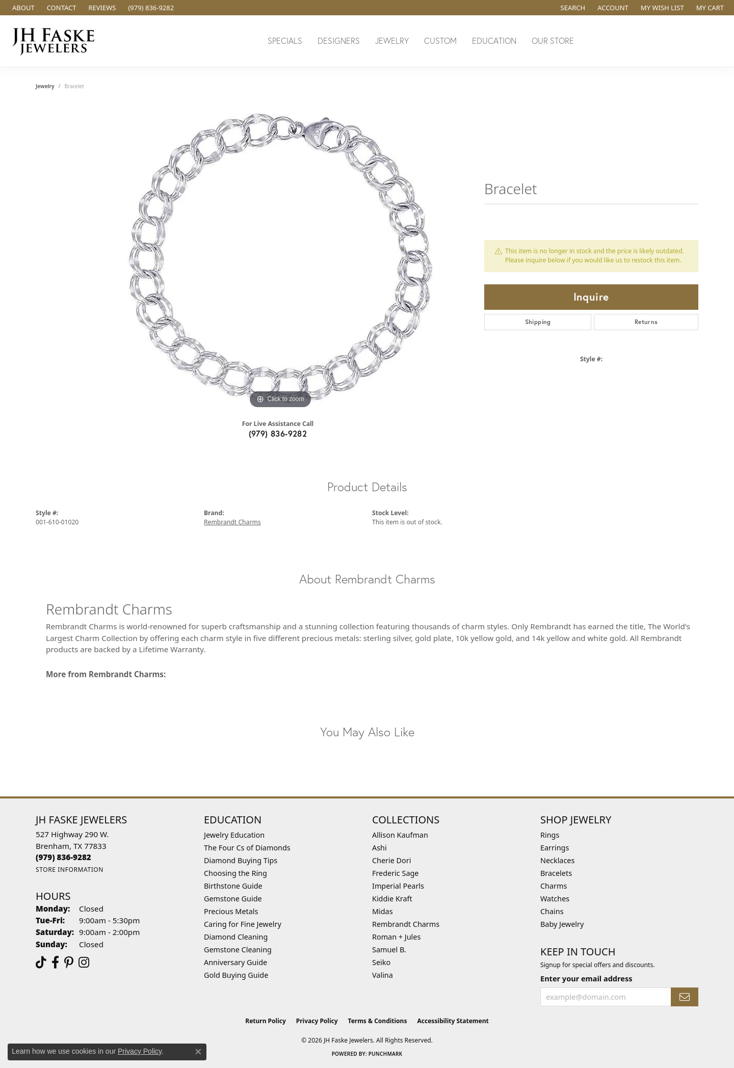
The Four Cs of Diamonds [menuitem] (247, 847)
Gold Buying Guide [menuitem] (236, 975)
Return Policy (265, 1021)
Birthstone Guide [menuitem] (233, 886)
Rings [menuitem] (549, 835)
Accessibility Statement (452, 1021)
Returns (646, 322)
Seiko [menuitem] (381, 962)
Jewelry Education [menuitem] (234, 835)
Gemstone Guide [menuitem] (233, 898)
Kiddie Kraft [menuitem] (392, 898)
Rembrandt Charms (232, 522)
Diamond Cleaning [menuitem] (236, 937)
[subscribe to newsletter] (684, 996)
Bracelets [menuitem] (556, 873)
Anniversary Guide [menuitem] (235, 962)
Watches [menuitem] (554, 898)
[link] (22, 7)
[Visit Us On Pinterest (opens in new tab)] (68, 962)
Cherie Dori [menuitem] (391, 860)
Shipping (538, 322)
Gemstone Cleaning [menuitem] (238, 949)
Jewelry (392, 40)
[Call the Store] (63, 857)
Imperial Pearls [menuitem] (398, 886)
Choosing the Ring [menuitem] (235, 873)
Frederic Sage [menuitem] (395, 873)
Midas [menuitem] (382, 911)
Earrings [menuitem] (554, 847)
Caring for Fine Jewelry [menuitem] (242, 924)
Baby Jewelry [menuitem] (562, 924)
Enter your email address (586, 978)
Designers (339, 40)
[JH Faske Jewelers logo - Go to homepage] (56, 41)
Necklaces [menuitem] (557, 860)
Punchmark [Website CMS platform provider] (386, 1053)
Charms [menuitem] (553, 886)
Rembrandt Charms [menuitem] (405, 924)
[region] (280, 258)
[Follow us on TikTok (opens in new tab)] (41, 962)
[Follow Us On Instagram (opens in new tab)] (83, 962)
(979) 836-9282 (278, 433)
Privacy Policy (317, 1021)
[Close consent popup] (198, 1052)
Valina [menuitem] (382, 975)
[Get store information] (69, 869)
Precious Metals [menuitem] (231, 911)
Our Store (553, 40)
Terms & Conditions (377, 1021)
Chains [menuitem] (552, 911)
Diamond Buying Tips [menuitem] (240, 860)
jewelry (45, 86)
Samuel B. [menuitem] (389, 949)
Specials (285, 40)
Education (494, 40)
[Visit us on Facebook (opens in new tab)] (55, 962)
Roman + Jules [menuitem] (396, 937)
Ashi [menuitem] (379, 847)
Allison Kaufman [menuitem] (400, 835)
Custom (440, 40)
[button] (572, 7)
